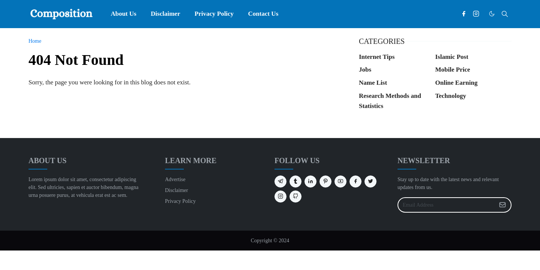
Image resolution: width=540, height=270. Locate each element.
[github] (296, 196)
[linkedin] (310, 182)
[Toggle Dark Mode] (492, 14)
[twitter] (370, 182)
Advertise (175, 179)
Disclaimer (176, 190)
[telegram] (280, 182)
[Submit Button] (502, 205)
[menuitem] (124, 14)
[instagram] (476, 14)
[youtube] (340, 182)
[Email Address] (446, 205)
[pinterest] (326, 182)
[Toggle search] (505, 14)
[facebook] (464, 14)
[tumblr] (296, 182)
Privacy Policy (180, 201)
